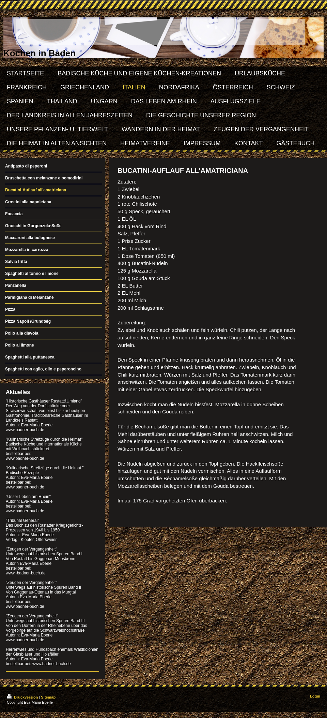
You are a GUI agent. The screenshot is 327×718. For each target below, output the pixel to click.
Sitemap (48, 697)
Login (315, 696)
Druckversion (23, 697)
